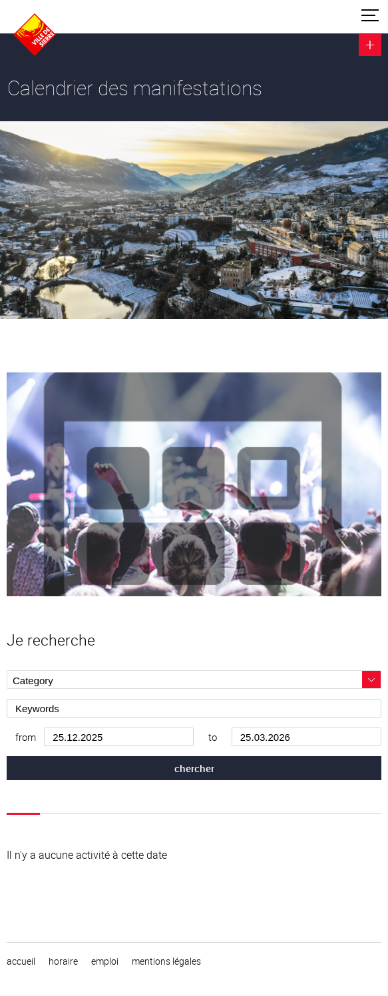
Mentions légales (166, 961)
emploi (104, 961)
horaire (63, 961)
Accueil (21, 961)
